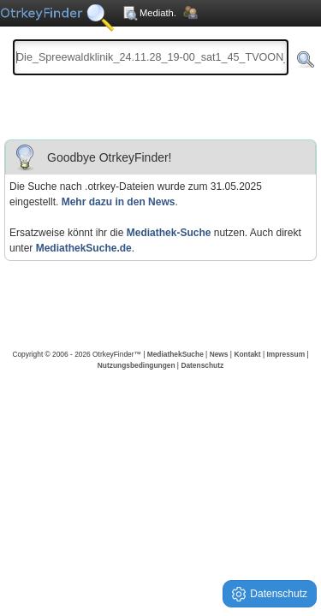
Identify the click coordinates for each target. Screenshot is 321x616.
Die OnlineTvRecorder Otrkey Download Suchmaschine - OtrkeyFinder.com (57, 25)
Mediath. (149, 13)
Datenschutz (202, 365)
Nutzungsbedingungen (136, 365)
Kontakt (247, 354)
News (219, 354)
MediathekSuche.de (84, 248)
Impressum (285, 354)
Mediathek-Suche (169, 233)
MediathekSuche (175, 354)
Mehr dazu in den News (118, 202)
